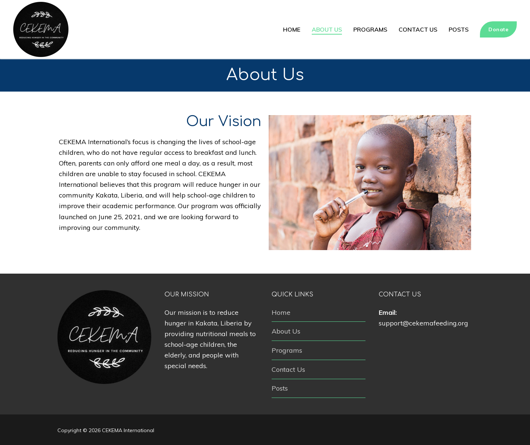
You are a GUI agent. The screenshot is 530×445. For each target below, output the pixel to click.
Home (281, 312)
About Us (286, 331)
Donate (498, 29)
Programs (287, 350)
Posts (280, 388)
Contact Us (288, 369)
